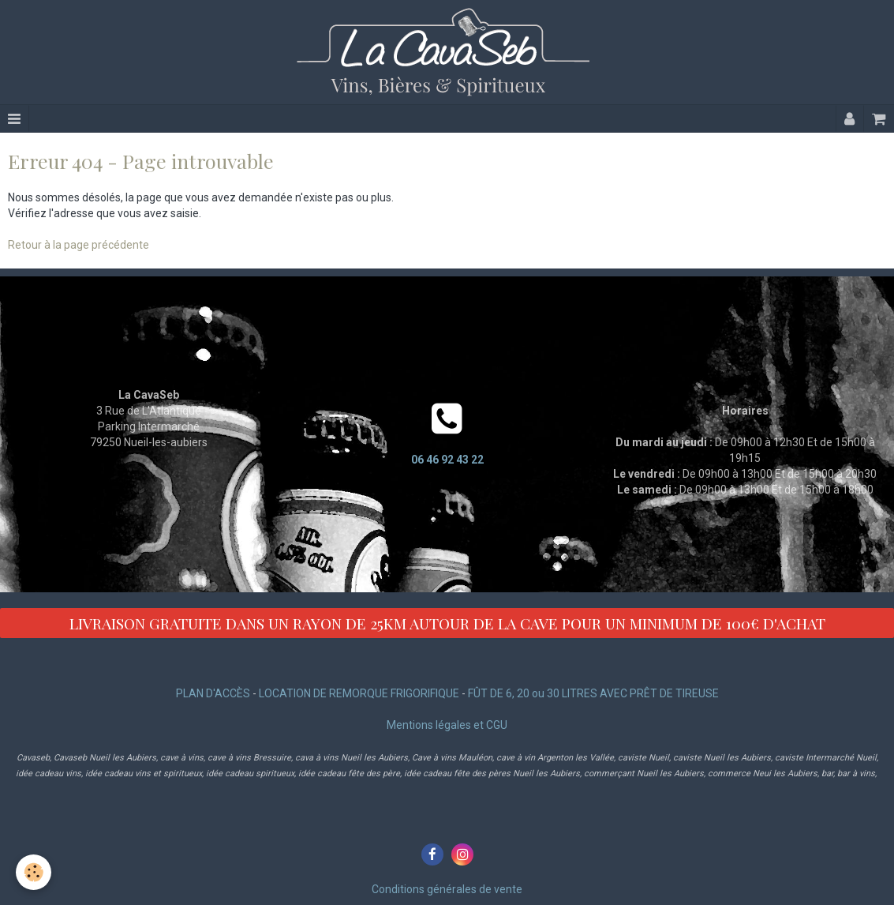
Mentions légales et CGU (447, 725)
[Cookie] (33, 872)
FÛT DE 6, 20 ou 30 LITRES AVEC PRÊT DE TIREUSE (593, 693)
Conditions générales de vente (447, 889)
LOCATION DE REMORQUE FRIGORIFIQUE (359, 693)
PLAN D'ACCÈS (213, 693)
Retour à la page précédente (78, 244)
